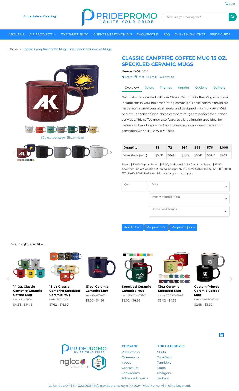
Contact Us (130, 368)
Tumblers (164, 362)
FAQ (167, 34)
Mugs (161, 368)
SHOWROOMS (148, 34)
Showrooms (131, 373)
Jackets (163, 378)
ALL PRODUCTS (42, 34)
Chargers (164, 373)
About (126, 362)
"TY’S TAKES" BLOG (75, 34)
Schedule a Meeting (40, 16)
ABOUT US (16, 34)
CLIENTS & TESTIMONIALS (112, 34)
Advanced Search (135, 378)
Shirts (161, 352)
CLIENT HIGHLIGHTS (190, 34)
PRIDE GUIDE (220, 34)
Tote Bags (164, 357)
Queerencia (130, 357)
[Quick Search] (195, 17)
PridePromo (131, 352)
